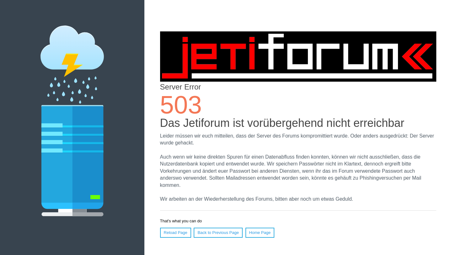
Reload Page (175, 232)
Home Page (260, 232)
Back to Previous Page (218, 232)
